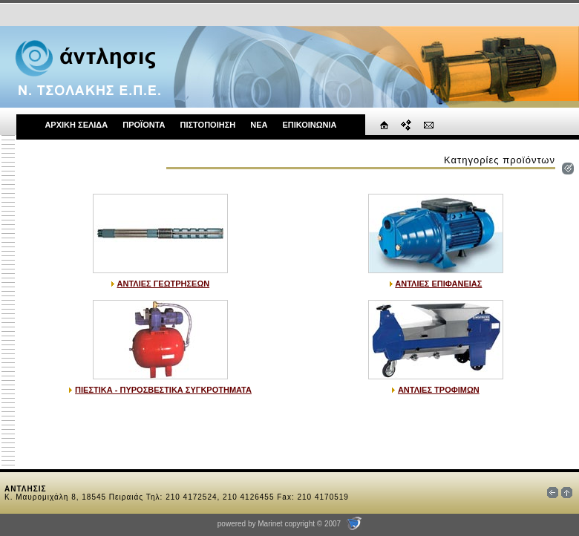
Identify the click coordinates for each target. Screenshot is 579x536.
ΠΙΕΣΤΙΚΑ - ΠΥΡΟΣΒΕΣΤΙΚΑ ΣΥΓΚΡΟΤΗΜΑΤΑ (163, 389)
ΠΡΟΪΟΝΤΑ (143, 124)
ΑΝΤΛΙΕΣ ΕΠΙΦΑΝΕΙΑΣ (438, 283)
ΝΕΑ (258, 124)
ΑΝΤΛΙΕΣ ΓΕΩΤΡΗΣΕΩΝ (163, 283)
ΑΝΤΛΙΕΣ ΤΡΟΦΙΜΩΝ (439, 389)
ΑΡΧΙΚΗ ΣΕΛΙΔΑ (76, 124)
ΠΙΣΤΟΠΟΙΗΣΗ (207, 124)
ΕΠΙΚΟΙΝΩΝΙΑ (309, 124)
